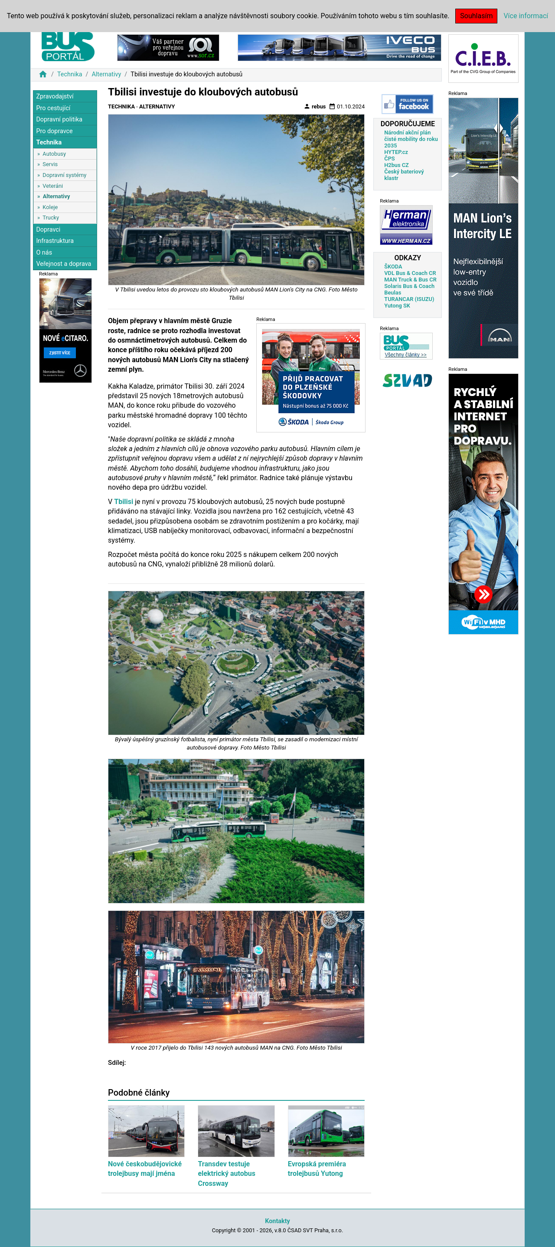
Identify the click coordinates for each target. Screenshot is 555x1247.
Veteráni (52, 186)
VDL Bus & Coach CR (410, 273)
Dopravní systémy (64, 175)
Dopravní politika (59, 119)
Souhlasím (476, 16)
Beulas (392, 292)
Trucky (50, 217)
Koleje (50, 207)
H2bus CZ (396, 165)
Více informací (525, 16)
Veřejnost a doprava (63, 264)
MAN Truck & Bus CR (410, 279)
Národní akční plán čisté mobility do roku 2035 (411, 139)
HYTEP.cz (396, 152)
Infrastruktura (55, 241)
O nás (44, 252)
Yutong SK (397, 305)
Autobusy (54, 154)
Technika (69, 74)
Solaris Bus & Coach (409, 286)
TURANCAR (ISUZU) (409, 299)
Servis (50, 164)
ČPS (389, 158)
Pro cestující (53, 108)
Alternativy (106, 74)
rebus (315, 106)
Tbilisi (123, 501)
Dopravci (48, 229)
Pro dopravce (54, 131)
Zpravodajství (54, 96)
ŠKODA (393, 266)
